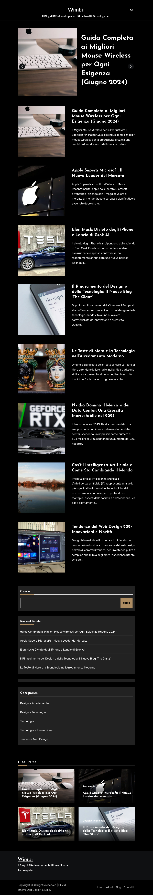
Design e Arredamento (34, 703)
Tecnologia (27, 721)
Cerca (25, 591)
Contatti (129, 887)
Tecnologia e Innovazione (36, 730)
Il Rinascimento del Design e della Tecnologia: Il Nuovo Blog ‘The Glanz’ (102, 292)
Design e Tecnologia (33, 712)
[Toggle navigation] (20, 10)
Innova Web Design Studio (34, 889)
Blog (118, 887)
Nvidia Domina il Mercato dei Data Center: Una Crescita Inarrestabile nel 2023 (100, 410)
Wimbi (75, 9)
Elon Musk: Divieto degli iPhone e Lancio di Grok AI (52, 649)
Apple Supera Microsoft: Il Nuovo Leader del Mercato (53, 640)
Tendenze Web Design (34, 739)
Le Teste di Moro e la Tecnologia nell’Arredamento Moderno (57, 667)
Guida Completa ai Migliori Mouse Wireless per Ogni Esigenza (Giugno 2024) (98, 116)
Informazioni (105, 887)
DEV (61, 885)
